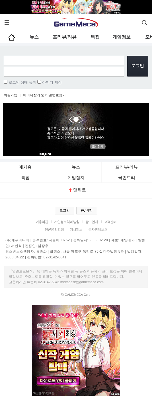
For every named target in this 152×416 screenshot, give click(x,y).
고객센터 (110, 222)
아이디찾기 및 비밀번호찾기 (44, 95)
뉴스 (34, 37)
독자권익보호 (97, 230)
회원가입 (10, 95)
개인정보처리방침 (66, 222)
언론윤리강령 (54, 230)
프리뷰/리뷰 (65, 37)
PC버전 (87, 210)
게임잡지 (76, 177)
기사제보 (76, 230)
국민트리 (126, 177)
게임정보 (121, 37)
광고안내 (91, 222)
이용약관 (42, 222)
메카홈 (25, 166)
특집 (95, 37)
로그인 (64, 210)
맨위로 (77, 189)
